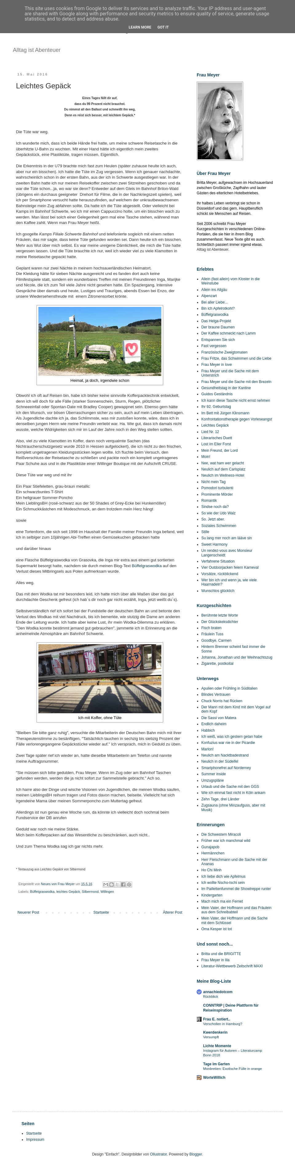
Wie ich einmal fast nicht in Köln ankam (233, 793)
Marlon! (207, 749)
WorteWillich (214, 1077)
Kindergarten (211, 895)
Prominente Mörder (217, 494)
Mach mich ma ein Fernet (222, 901)
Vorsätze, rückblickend (219, 574)
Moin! (205, 457)
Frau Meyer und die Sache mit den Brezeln (236, 382)
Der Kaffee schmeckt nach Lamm (228, 333)
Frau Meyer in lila (215, 960)
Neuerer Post (28, 912)
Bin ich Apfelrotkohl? (218, 308)
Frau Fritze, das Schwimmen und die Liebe (236, 358)
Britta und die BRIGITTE (221, 954)
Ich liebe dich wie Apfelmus (223, 876)
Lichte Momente (217, 1046)
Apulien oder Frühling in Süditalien (229, 688)
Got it (163, 27)
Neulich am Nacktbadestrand (225, 755)
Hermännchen (212, 853)
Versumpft (211, 1037)
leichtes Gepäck (68, 891)
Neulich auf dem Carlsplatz (223, 469)
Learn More (140, 27)
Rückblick (210, 996)
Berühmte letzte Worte (219, 615)
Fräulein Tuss (212, 634)
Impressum (35, 1139)
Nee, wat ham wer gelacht (222, 463)
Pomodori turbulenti (217, 488)
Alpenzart (209, 296)
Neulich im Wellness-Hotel (222, 475)
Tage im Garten (216, 1064)
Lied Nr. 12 (210, 432)
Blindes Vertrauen (215, 694)
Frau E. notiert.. (216, 1019)
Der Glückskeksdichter (219, 622)
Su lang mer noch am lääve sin (226, 538)
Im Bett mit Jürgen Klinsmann (225, 413)
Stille (205, 532)
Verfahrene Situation (218, 561)
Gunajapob (210, 847)
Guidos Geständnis (217, 394)
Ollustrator (158, 1154)
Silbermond (90, 891)
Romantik (209, 500)
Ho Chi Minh (211, 870)
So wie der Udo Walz (218, 513)
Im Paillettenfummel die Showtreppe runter (236, 889)
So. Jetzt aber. (213, 519)
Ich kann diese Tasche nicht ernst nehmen (235, 400)
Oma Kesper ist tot (216, 929)
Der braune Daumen (218, 327)
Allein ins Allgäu (214, 290)
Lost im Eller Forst (216, 444)
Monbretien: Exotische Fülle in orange (232, 1068)
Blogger (195, 1154)
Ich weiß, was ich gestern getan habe (231, 736)
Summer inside (213, 774)
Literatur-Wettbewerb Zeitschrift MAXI (232, 966)
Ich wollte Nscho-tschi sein (223, 883)
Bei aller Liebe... (214, 302)
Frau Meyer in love (216, 364)
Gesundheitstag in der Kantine (226, 388)
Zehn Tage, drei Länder (220, 799)
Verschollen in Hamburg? (222, 1024)
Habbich (208, 730)
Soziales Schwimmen (218, 526)
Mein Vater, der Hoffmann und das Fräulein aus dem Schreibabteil (236, 910)
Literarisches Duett (216, 438)
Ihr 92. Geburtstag (216, 407)
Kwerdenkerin (215, 1032)
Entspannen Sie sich (218, 340)
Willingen (107, 891)
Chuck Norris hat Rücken (221, 701)
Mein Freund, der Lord (219, 450)
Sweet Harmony (214, 544)
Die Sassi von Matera (218, 718)
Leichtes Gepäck (215, 425)
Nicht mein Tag (213, 482)
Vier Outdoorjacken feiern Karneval (230, 567)
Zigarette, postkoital (217, 663)
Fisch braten (211, 628)
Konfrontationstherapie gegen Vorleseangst (236, 419)
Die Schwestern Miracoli (221, 834)
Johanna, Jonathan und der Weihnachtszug (236, 657)
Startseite (101, 912)
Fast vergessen (213, 346)
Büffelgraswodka (147, 565)
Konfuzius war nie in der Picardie (228, 743)
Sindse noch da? (215, 507)
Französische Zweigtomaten (224, 352)
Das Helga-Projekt (216, 321)
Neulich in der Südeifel (219, 761)
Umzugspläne (212, 780)
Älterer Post (172, 912)
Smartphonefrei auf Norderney (226, 768)
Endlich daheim (213, 724)
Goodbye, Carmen (216, 640)
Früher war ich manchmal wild (225, 840)
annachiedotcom (217, 992)
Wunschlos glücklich (217, 591)
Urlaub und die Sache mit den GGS (230, 786)
